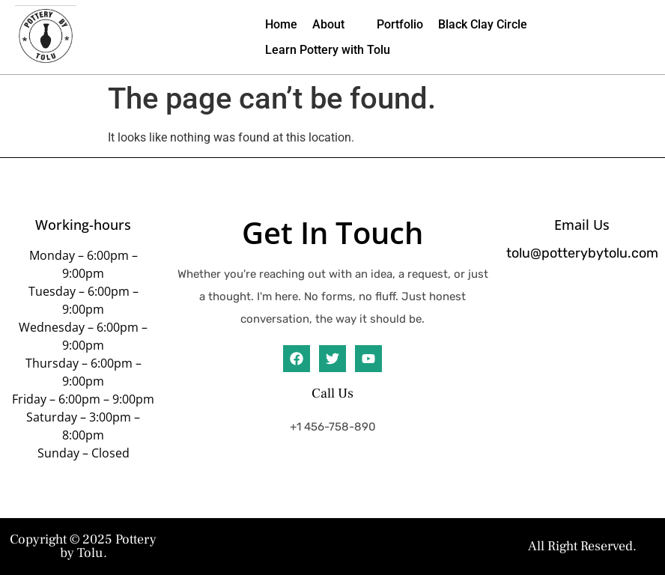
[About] (337, 24)
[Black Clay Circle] (483, 24)
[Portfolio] (400, 24)
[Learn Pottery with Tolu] (328, 50)
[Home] (281, 24)
